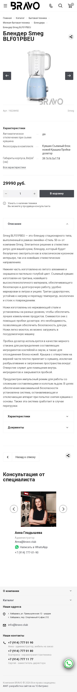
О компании (11, 591)
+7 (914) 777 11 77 (30, 661)
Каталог (8, 600)
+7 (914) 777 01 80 (30, 652)
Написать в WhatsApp (34, 547)
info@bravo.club (18, 625)
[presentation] (14, 509)
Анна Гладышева (28, 533)
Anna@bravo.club (25, 541)
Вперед (69, 76)
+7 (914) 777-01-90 (26, 552)
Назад (7, 76)
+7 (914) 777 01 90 (30, 644)
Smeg (71, 110)
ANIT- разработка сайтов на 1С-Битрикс (25, 686)
